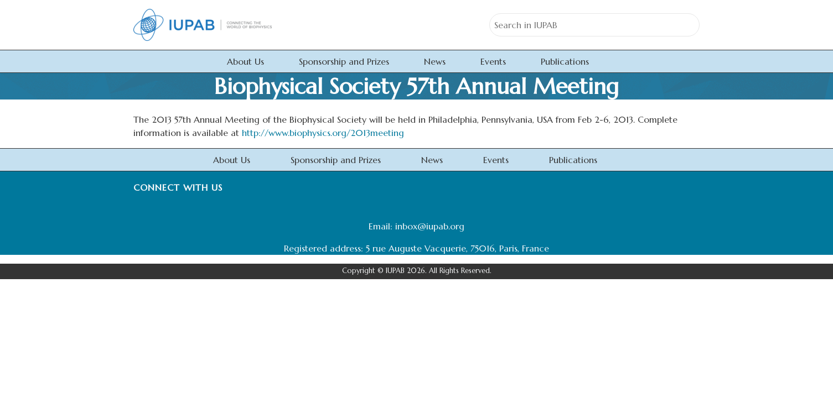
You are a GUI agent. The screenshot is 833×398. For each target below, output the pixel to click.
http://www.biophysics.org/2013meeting (323, 132)
